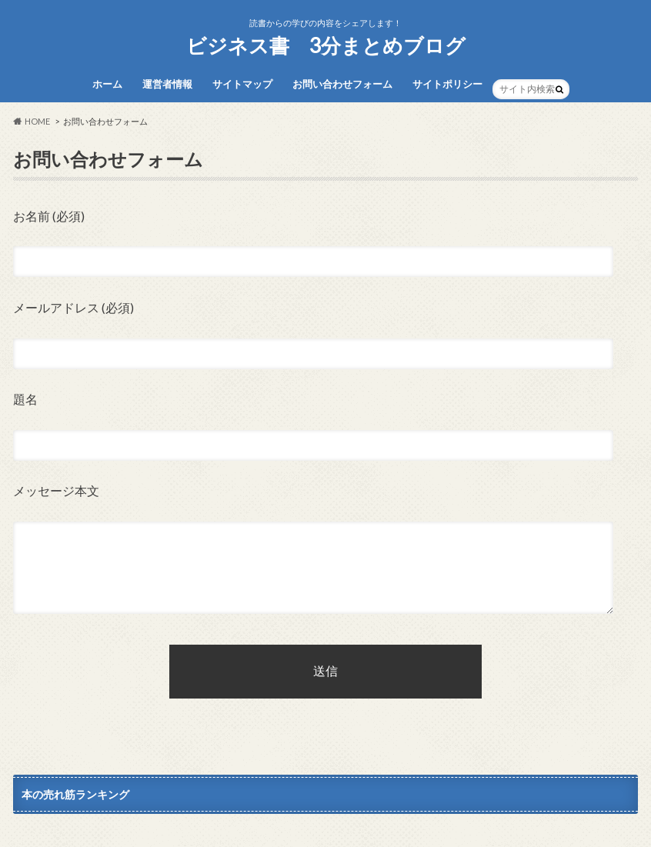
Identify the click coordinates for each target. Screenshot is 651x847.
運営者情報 (167, 84)
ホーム (107, 84)
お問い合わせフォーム (342, 84)
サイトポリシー (447, 84)
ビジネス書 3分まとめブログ (326, 45)
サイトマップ (242, 84)
